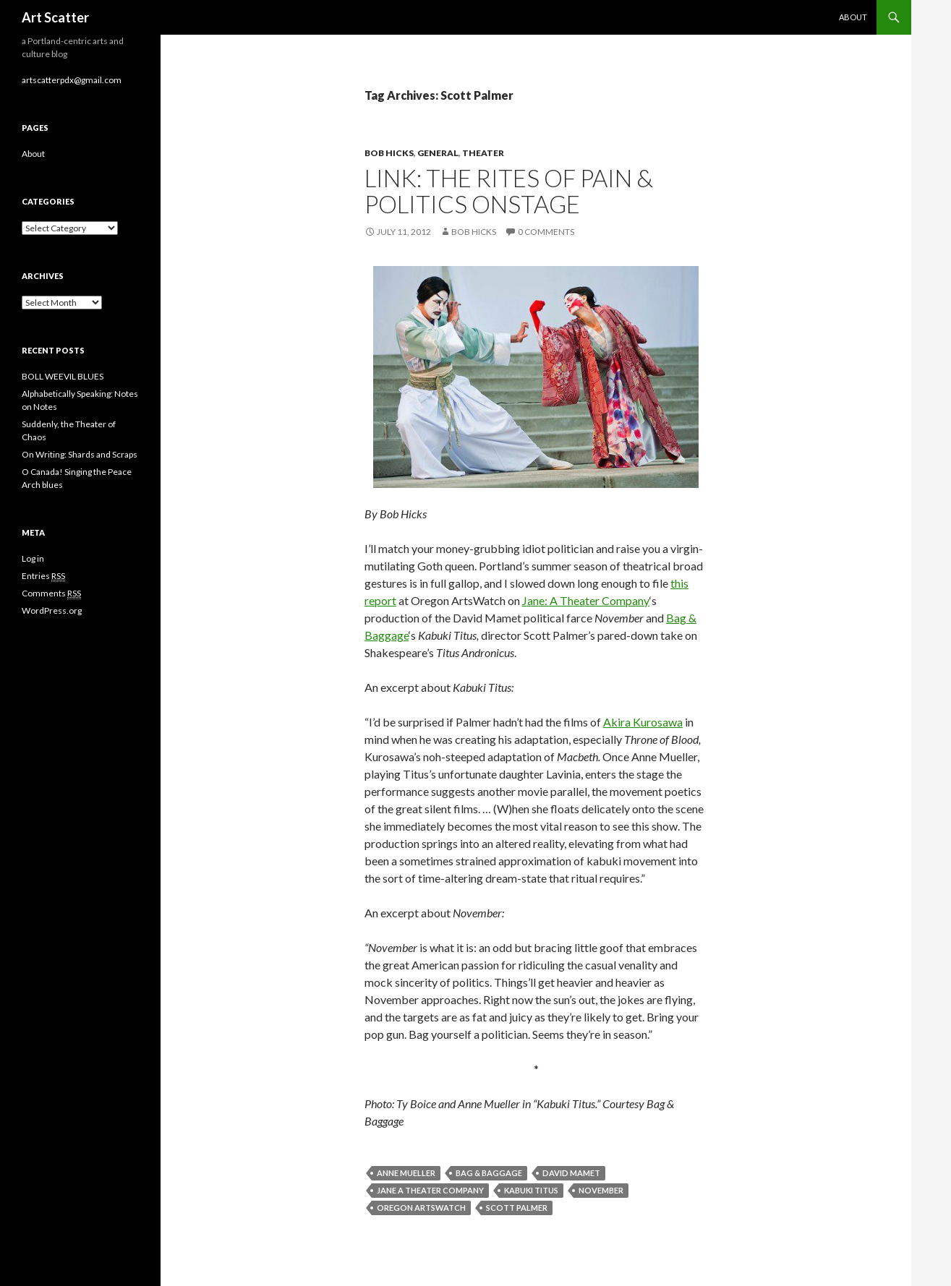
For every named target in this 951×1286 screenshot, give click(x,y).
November (601, 1190)
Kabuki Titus (531, 1190)
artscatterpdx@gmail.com (71, 79)
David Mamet (571, 1173)
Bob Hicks (389, 152)
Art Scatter (55, 17)
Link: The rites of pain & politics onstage (508, 190)
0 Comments (546, 231)
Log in (33, 558)
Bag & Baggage (489, 1173)
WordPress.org (52, 610)
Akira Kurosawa (643, 722)
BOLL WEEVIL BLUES (62, 376)
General (438, 152)
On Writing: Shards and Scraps (79, 454)
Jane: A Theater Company (585, 600)
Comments (51, 593)
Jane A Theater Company (430, 1190)
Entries (43, 576)
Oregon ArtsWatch (421, 1207)
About (853, 17)
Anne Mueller (406, 1173)
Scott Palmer (516, 1207)
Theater (483, 152)
